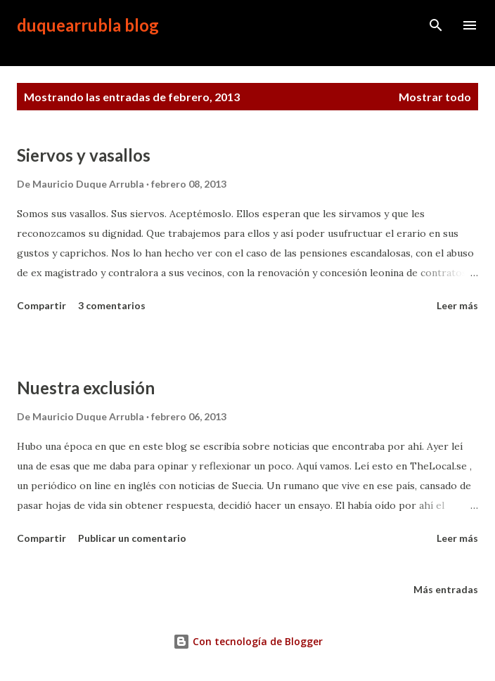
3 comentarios (112, 305)
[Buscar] (436, 25)
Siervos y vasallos (83, 155)
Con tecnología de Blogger (248, 641)
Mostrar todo (435, 96)
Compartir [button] (41, 305)
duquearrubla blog (88, 25)
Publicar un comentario (132, 538)
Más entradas (445, 589)
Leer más (457, 305)
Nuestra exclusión (86, 387)
